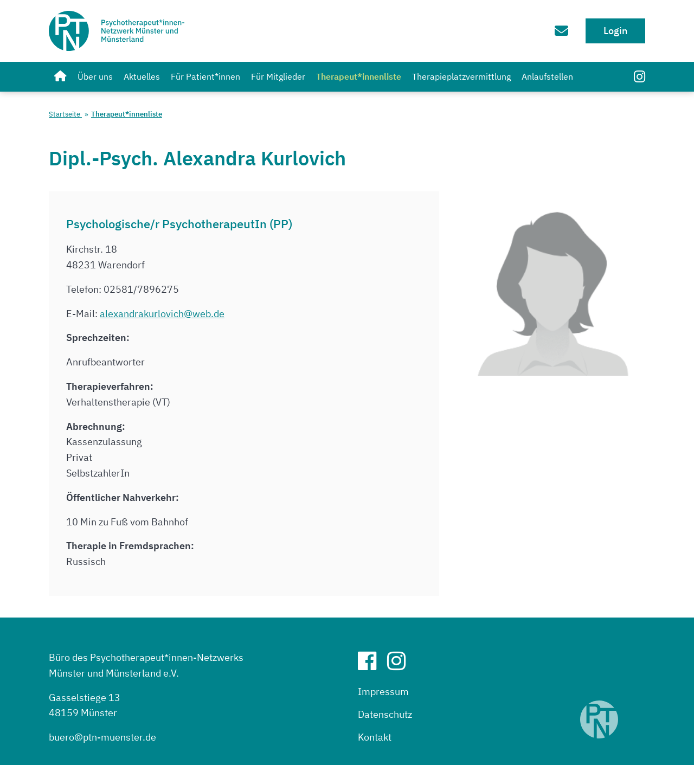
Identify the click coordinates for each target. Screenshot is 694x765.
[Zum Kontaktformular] (556, 30)
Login (615, 30)
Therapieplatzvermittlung (461, 76)
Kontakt (374, 737)
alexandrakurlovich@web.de (162, 313)
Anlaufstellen (547, 76)
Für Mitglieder (278, 76)
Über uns (95, 76)
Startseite (65, 114)
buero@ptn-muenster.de (102, 737)
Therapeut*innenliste (358, 76)
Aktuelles (142, 76)
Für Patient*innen (205, 76)
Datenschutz (385, 714)
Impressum (383, 691)
